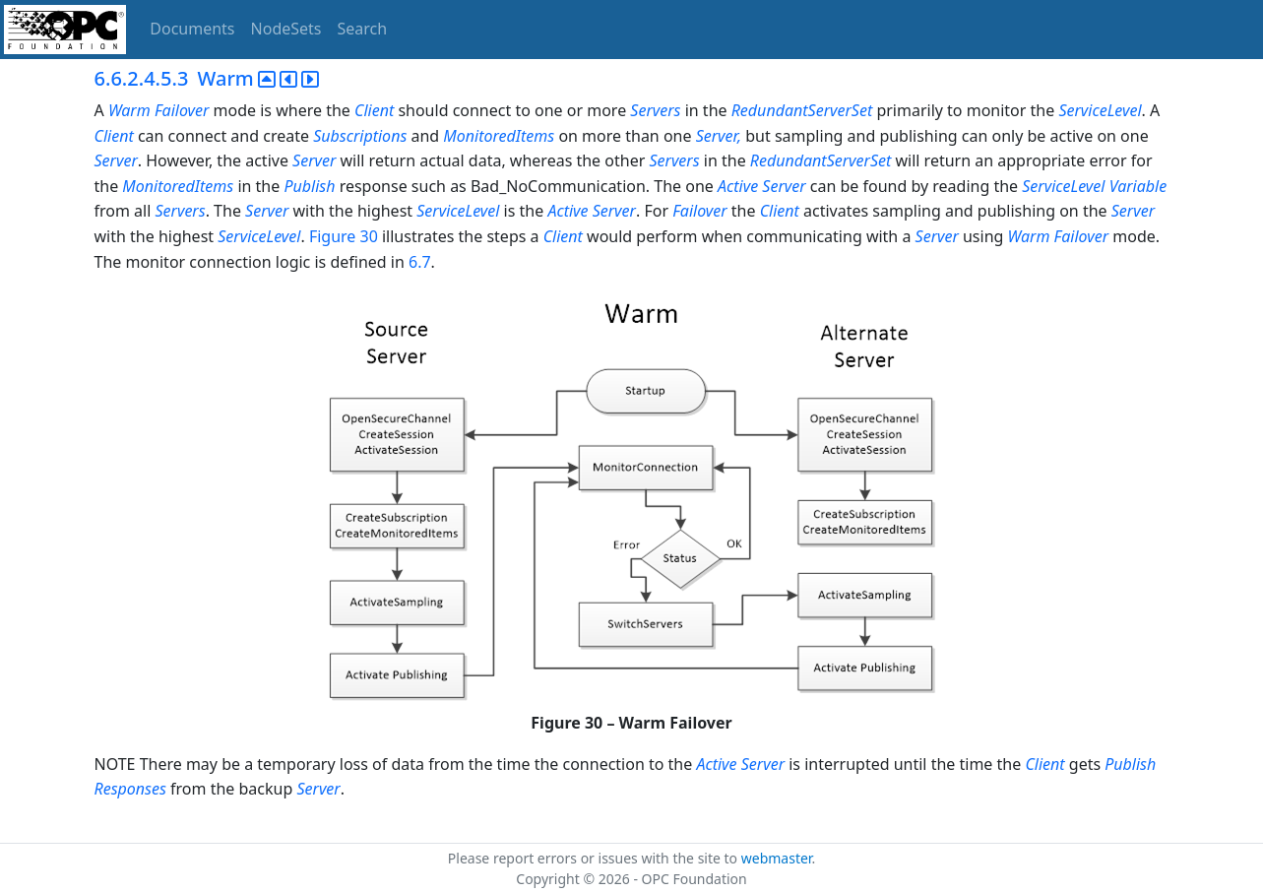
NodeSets (286, 28)
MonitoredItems (498, 136)
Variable (1138, 186)
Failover (182, 110)
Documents (192, 28)
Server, (718, 136)
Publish (309, 186)
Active (738, 186)
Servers (655, 110)
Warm (129, 110)
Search (363, 28)
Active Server (591, 211)
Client (374, 110)
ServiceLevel (1099, 110)
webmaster (776, 858)
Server (116, 160)
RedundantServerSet (802, 110)
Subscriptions (360, 136)
